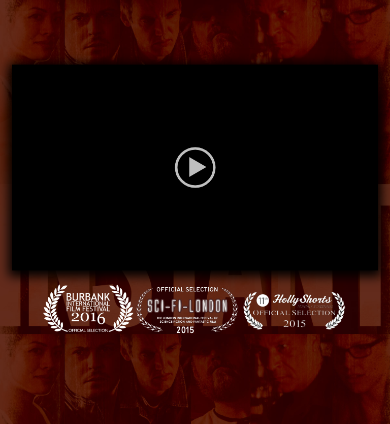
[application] (195, 167)
